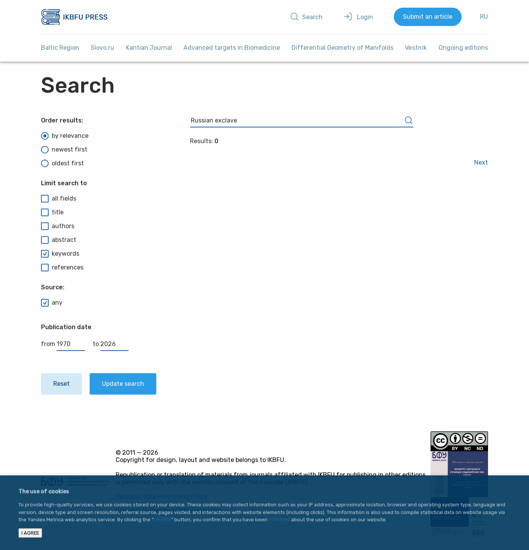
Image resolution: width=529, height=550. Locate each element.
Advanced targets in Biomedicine (231, 47)
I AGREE (162, 519)
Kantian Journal (149, 47)
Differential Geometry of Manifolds (342, 47)
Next (481, 162)
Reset (61, 383)
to (111, 344)
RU (484, 16)
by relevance (64, 136)
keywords (60, 254)
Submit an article (427, 16)
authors (57, 226)
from (63, 344)
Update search (123, 383)
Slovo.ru (102, 47)
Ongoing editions (463, 47)
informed (279, 519)
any (51, 303)
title (52, 212)
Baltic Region (60, 47)
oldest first (62, 163)
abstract (58, 240)
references (62, 267)
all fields (58, 198)
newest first (64, 149)
